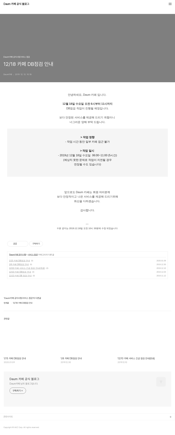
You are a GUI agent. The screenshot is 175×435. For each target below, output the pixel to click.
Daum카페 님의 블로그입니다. (24, 383)
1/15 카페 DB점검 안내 (19, 260)
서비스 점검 (33, 254)
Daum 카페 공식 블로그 (16, 4)
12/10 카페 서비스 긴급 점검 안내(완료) (27, 268)
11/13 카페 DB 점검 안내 (20, 275)
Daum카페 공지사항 (17, 254)
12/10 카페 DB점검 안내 (20, 272)
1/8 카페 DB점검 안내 (19, 264)
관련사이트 (8, 416)
